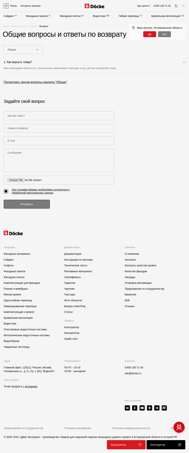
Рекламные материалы (78, 271)
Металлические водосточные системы (27, 335)
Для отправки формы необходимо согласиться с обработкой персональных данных (41, 191)
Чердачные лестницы (17, 346)
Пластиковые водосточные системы (25, 329)
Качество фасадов (136, 271)
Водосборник (11, 341)
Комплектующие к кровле (19, 311)
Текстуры (69, 294)
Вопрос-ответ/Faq (74, 306)
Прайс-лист (71, 338)
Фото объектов (73, 300)
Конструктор (71, 327)
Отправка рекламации (138, 282)
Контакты (130, 259)
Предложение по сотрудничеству (23, 428)
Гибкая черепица (129, 16)
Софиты (9, 265)
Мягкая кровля (12, 294)
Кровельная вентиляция (165, 16)
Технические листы (75, 265)
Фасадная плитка (70, 16)
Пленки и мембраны (16, 288)
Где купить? (143, 6)
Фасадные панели (37, 16)
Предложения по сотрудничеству (144, 288)
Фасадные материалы (17, 253)
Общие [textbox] (12, 49)
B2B (127, 300)
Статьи (68, 311)
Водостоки (99, 16)
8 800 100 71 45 (134, 367)
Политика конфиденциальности (131, 428)
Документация (72, 253)
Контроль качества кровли (140, 265)
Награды (130, 277)
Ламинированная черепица (20, 306)
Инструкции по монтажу (78, 259)
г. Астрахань (30, 386)
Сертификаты (72, 277)
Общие (33, 26)
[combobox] (23, 49)
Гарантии (69, 282)
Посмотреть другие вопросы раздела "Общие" (35, 82)
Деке (6, 26)
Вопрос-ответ (19, 26)
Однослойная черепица (18, 300)
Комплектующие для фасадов (22, 282)
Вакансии (130, 294)
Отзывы (129, 306)
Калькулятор (71, 332)
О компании (132, 253)
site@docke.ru (133, 373)
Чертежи (69, 288)
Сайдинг (9, 16)
